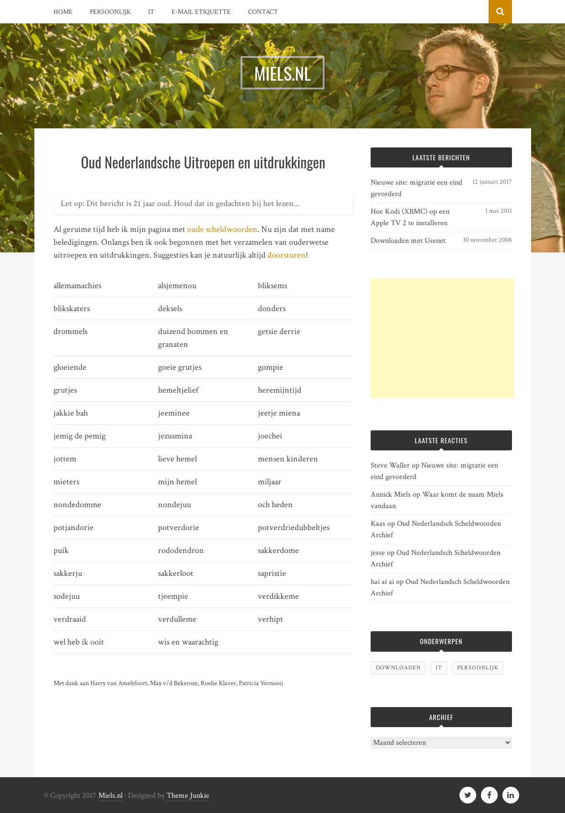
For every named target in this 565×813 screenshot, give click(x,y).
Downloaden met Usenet (408, 241)
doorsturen (286, 255)
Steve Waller (390, 465)
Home (63, 12)
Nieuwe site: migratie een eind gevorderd (416, 188)
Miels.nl (110, 796)
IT (151, 12)
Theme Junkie (188, 796)
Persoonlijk (110, 12)
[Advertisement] (442, 338)
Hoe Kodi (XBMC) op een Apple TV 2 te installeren (410, 217)
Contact (263, 12)
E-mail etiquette (201, 12)
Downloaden (398, 667)
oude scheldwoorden (222, 229)
